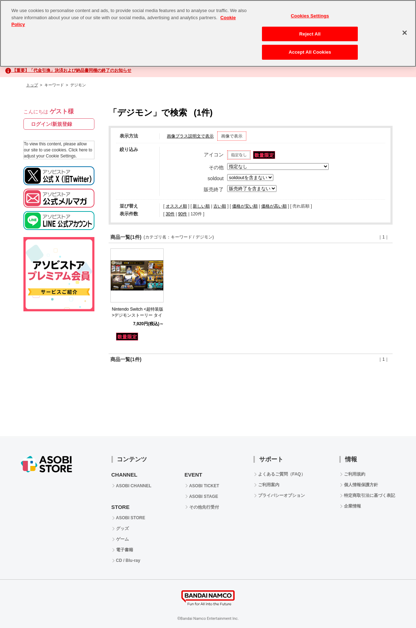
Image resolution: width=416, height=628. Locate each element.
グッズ (122, 528)
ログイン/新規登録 (51, 124)
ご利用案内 (268, 484)
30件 (170, 213)
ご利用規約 (354, 474)
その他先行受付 (204, 507)
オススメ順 (176, 206)
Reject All (310, 34)
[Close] (404, 33)
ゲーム (122, 539)
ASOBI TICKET (204, 485)
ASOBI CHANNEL (134, 485)
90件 (182, 213)
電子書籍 (124, 549)
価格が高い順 (274, 206)
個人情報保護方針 (361, 484)
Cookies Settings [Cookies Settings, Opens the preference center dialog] (310, 15)
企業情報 (352, 506)
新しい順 (201, 206)
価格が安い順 (245, 206)
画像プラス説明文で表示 (190, 136)
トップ (32, 85)
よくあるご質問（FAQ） (281, 474)
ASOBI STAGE (203, 496)
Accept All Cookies (310, 52)
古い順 (219, 206)
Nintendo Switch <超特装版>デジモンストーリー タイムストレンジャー (137, 315)
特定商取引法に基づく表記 (369, 495)
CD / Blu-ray (128, 560)
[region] (208, 33)
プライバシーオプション (281, 495)
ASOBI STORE (130, 517)
